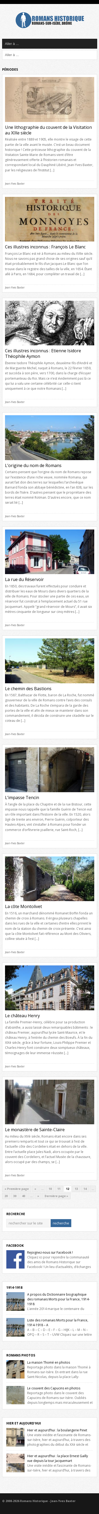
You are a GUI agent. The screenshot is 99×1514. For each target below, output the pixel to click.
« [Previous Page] (35, 1189)
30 (14, 1196)
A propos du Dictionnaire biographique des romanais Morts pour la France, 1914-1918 (58, 1299)
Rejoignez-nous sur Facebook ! (50, 1252)
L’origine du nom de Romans (33, 465)
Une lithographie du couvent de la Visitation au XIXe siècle (48, 130)
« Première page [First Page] (16, 1189)
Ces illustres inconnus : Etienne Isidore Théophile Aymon (43, 353)
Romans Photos (20, 1355)
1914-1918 (14, 1287)
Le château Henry (22, 1016)
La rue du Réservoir (24, 579)
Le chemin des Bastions (28, 689)
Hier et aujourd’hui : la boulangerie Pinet (57, 1430)
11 (58, 1189)
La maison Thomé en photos (48, 1362)
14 (85, 1189)
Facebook (15, 1245)
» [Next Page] (38, 1196)
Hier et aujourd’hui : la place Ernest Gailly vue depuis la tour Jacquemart (57, 1458)
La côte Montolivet (23, 906)
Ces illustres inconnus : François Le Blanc (45, 247)
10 (50, 1189)
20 (6, 1196)
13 (76, 1189)
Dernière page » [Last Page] (56, 1196)
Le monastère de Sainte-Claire (35, 1130)
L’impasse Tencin (22, 797)
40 (23, 1196)
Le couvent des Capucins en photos (53, 1388)
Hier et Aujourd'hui (23, 1423)
